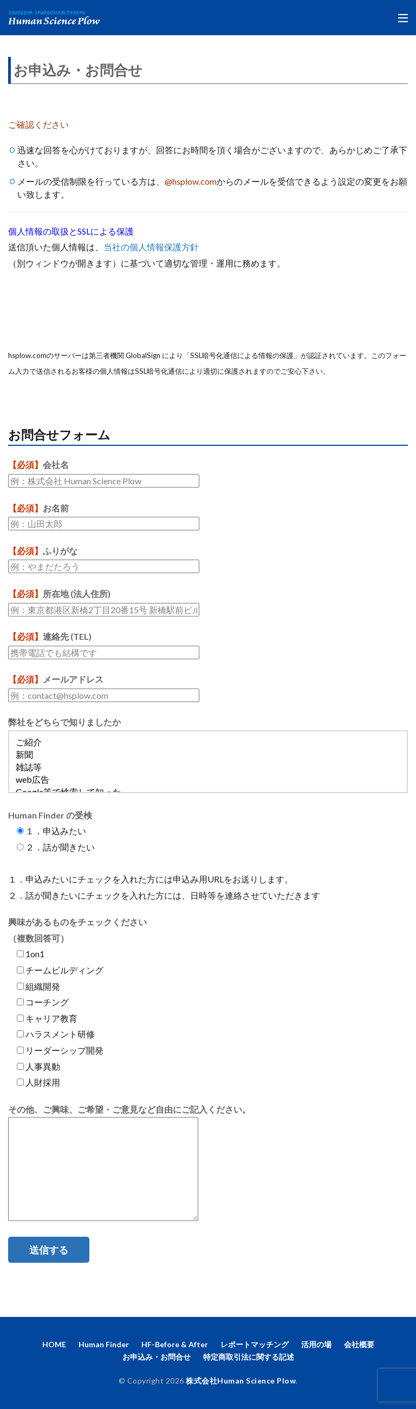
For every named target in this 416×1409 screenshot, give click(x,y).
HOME (54, 1344)
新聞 (208, 755)
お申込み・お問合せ (156, 1356)
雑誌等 (208, 768)
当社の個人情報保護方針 (151, 247)
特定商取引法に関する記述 (248, 1356)
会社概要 (359, 1344)
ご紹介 (208, 743)
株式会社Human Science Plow (241, 1380)
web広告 (208, 780)
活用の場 (316, 1344)
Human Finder (104, 1344)
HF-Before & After (174, 1344)
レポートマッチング (254, 1344)
